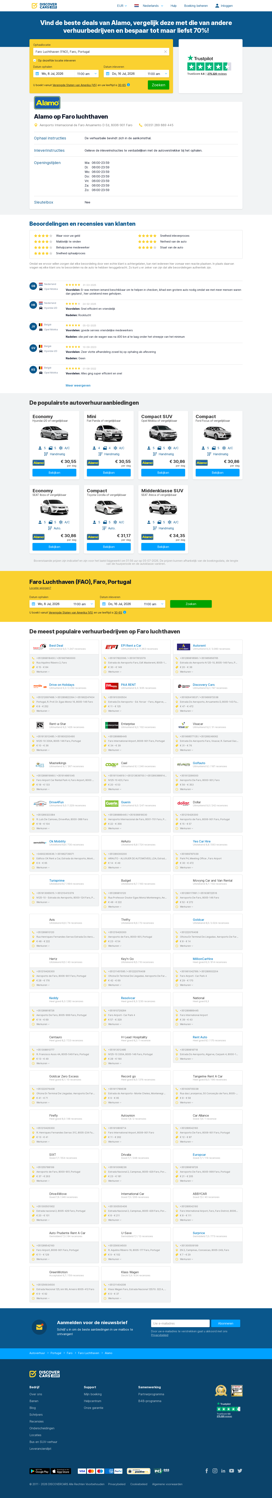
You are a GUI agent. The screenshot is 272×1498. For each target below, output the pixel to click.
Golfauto (199, 763)
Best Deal (56, 645)
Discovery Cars (204, 685)
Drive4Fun (56, 802)
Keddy (53, 998)
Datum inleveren (114, 66)
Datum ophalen (42, 66)
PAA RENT (128, 685)
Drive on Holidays (61, 685)
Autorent (199, 645)
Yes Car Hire (202, 841)
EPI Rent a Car (131, 645)
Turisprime (57, 880)
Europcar (199, 1155)
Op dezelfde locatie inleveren (57, 60)
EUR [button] (120, 6)
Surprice (199, 1233)
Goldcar (198, 920)
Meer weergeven (78, 385)
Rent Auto (200, 1037)
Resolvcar (128, 998)
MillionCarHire (203, 959)
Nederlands (147, 6)
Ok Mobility (57, 841)
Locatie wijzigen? (40, 588)
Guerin (126, 802)
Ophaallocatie (42, 44)
